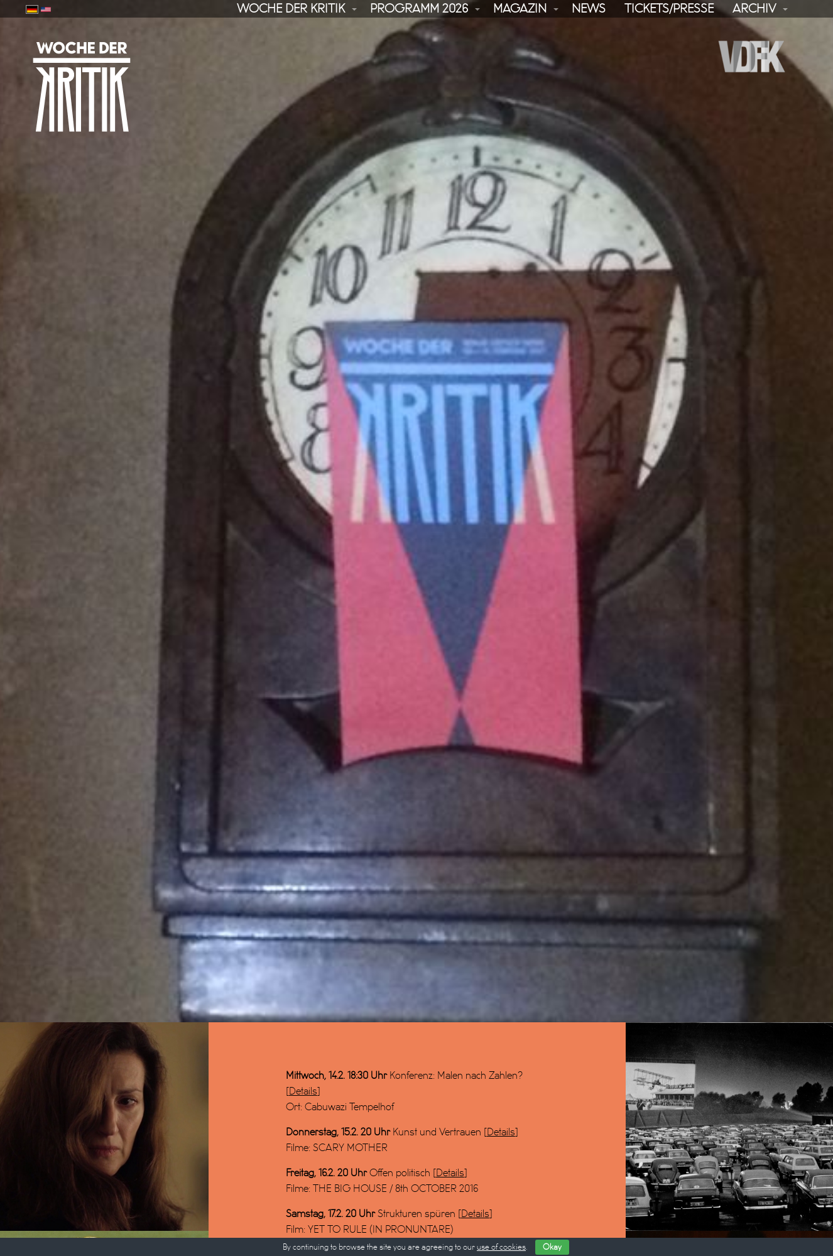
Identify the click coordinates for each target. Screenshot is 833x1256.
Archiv (754, 8)
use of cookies (501, 1247)
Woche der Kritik (291, 8)
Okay (552, 1247)
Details (303, 1062)
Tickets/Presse (669, 8)
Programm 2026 (419, 8)
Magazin (520, 8)
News (589, 8)
